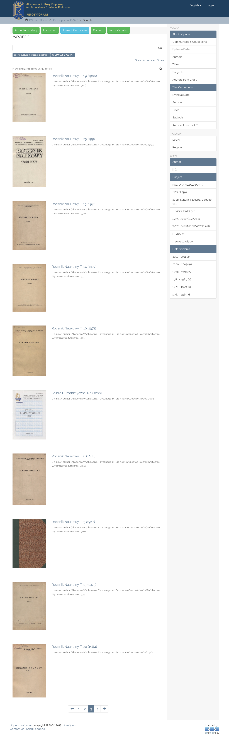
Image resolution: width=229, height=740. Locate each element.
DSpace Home (38, 20)
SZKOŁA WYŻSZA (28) (186, 218)
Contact (98, 30)
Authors (177, 57)
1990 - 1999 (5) (181, 272)
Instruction (50, 30)
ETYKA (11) (178, 234)
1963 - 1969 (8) (181, 294)
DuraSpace (70, 725)
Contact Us (17, 729)
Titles (175, 64)
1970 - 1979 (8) (181, 287)
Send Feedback (36, 729)
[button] (195, 5)
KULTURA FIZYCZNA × (63, 55)
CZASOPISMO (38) (183, 211)
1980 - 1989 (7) (181, 279)
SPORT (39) (179, 192)
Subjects (177, 72)
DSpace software (21, 725)
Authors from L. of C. (185, 79)
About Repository (26, 30)
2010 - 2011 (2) (181, 256)
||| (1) (174, 169)
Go (160, 47)
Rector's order (118, 30)
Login (176, 139)
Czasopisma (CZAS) (65, 20)
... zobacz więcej (182, 241)
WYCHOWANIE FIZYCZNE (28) (191, 226)
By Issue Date (180, 49)
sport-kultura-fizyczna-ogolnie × (31, 55)
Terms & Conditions (75, 30)
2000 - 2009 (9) (182, 264)
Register (177, 147)
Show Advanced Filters (149, 60)
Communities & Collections (189, 41)
